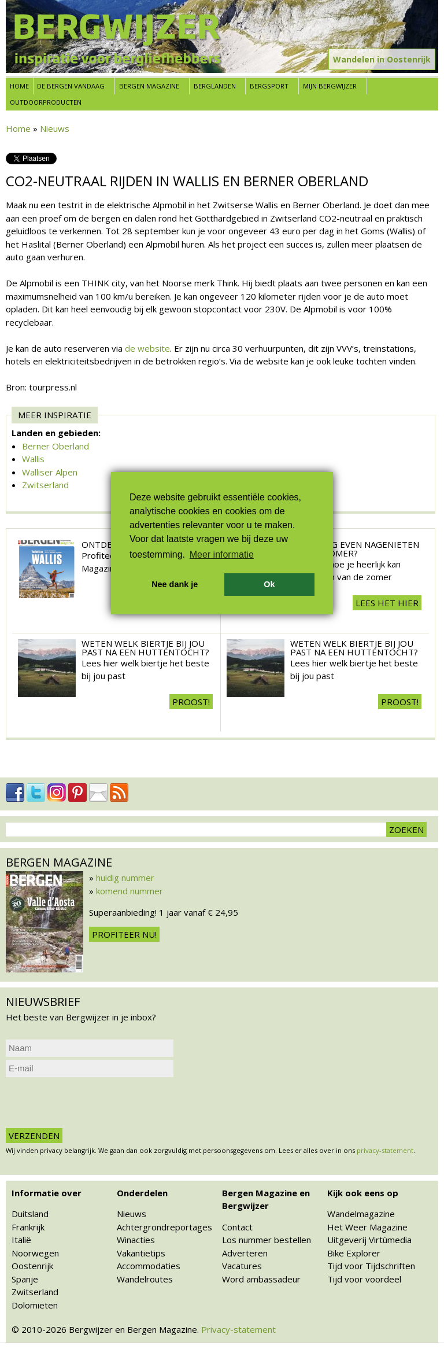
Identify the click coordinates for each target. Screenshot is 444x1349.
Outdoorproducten (46, 102)
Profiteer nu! (124, 934)
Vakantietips (141, 1253)
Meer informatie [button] (222, 554)
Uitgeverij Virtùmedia (369, 1239)
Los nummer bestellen (266, 1239)
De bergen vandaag (71, 86)
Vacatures (242, 1265)
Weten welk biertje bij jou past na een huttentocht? (145, 647)
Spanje (25, 1279)
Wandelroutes (145, 1279)
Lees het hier (387, 603)
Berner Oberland (55, 446)
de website (147, 348)
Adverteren (245, 1253)
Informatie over (47, 1193)
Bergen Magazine (149, 86)
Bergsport (269, 86)
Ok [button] (269, 584)
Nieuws (54, 128)
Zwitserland (45, 485)
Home (19, 86)
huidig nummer (125, 877)
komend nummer (129, 891)
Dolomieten (35, 1305)
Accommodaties (148, 1265)
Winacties (136, 1239)
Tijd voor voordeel (364, 1279)
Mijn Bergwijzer (330, 86)
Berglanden (215, 86)
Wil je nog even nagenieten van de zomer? (354, 549)
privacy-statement (385, 1150)
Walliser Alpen (49, 472)
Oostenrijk (32, 1265)
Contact (237, 1227)
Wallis (33, 459)
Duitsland (30, 1213)
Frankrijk (28, 1227)
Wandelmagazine (361, 1213)
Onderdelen (142, 1193)
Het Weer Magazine (367, 1227)
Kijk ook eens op (362, 1193)
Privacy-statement (238, 1329)
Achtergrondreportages (164, 1227)
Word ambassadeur (261, 1279)
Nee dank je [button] (174, 584)
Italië (21, 1239)
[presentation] (94, 1102)
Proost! (191, 701)
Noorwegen (35, 1253)
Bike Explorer (353, 1253)
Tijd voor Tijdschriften (371, 1265)
